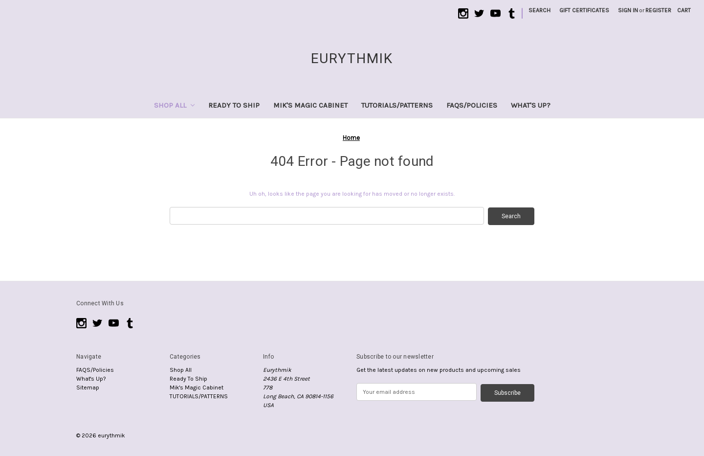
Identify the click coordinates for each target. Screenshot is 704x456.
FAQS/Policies (471, 105)
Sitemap (87, 387)
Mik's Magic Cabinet (310, 105)
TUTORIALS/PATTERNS (397, 105)
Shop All (174, 105)
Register (658, 10)
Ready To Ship (234, 105)
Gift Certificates (584, 10)
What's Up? (530, 105)
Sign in (628, 10)
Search (539, 10)
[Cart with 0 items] (684, 10)
